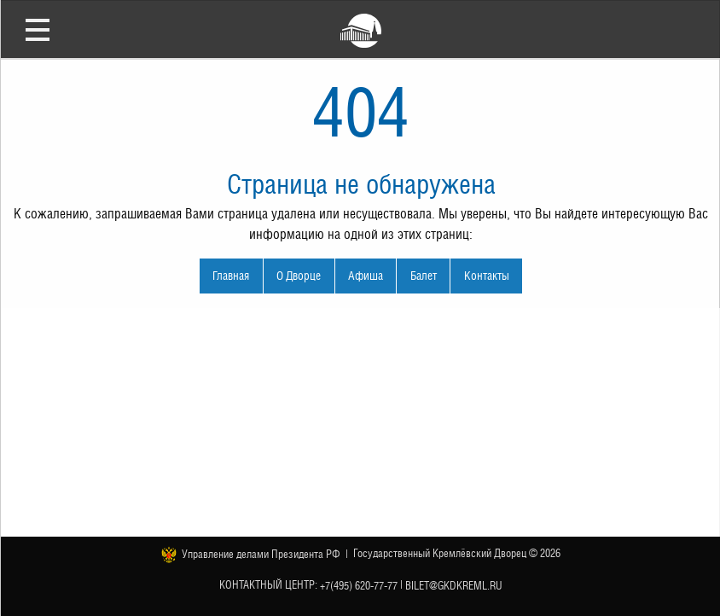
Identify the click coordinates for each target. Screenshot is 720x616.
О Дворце (298, 275)
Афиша (365, 275)
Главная (230, 275)
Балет (423, 275)
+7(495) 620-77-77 (359, 584)
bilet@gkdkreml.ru (453, 584)
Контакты (486, 275)
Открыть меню (37, 29)
